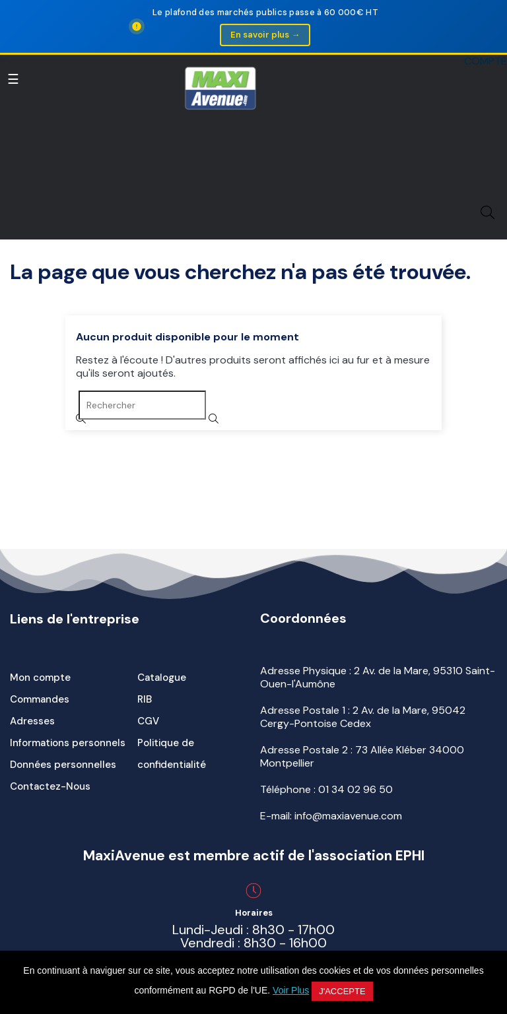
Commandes (39, 699)
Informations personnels (67, 742)
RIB (144, 699)
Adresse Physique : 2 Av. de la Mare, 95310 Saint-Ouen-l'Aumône (377, 677)
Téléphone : (326, 789)
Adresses (32, 721)
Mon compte (40, 677)
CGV (148, 721)
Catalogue (161, 677)
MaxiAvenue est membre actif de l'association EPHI (253, 855)
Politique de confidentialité (171, 753)
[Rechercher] (142, 405)
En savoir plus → (265, 34)
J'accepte (342, 991)
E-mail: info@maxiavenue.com (331, 816)
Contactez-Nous (50, 786)
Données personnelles (63, 764)
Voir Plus (291, 990)
